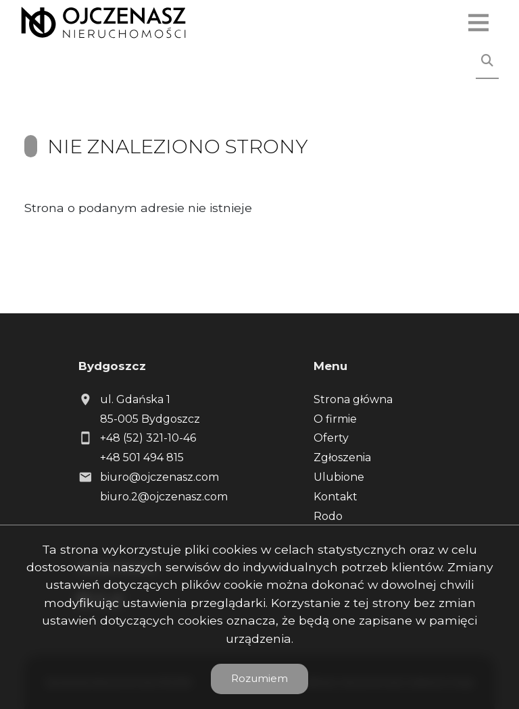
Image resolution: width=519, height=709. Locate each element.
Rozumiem (259, 678)
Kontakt (335, 496)
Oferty (331, 437)
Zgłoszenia (342, 457)
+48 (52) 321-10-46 (148, 437)
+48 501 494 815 (142, 457)
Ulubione (339, 477)
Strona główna (353, 399)
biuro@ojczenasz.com (159, 477)
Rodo (328, 516)
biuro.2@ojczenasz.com (164, 496)
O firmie (335, 419)
